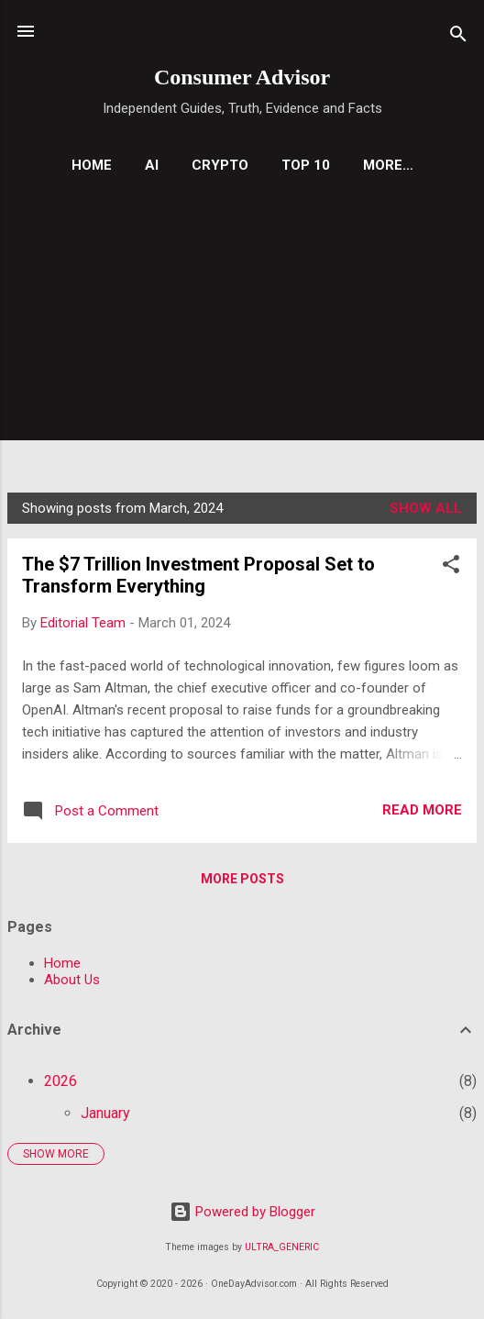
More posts (242, 878)
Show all (426, 508)
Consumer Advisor (242, 77)
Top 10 (305, 165)
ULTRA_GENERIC (282, 1247)
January (105, 1113)
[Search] (458, 37)
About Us (72, 979)
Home (92, 165)
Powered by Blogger (242, 1211)
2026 (60, 1081)
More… (388, 165)
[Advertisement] (242, 327)
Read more (422, 810)
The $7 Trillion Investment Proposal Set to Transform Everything (198, 575)
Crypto (220, 165)
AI (152, 165)
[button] (451, 567)
